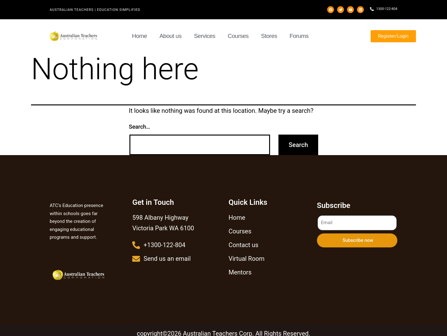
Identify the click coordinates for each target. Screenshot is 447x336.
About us (171, 36)
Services (204, 36)
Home (139, 36)
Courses (238, 36)
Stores (269, 36)
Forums (299, 36)
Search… (139, 126)
